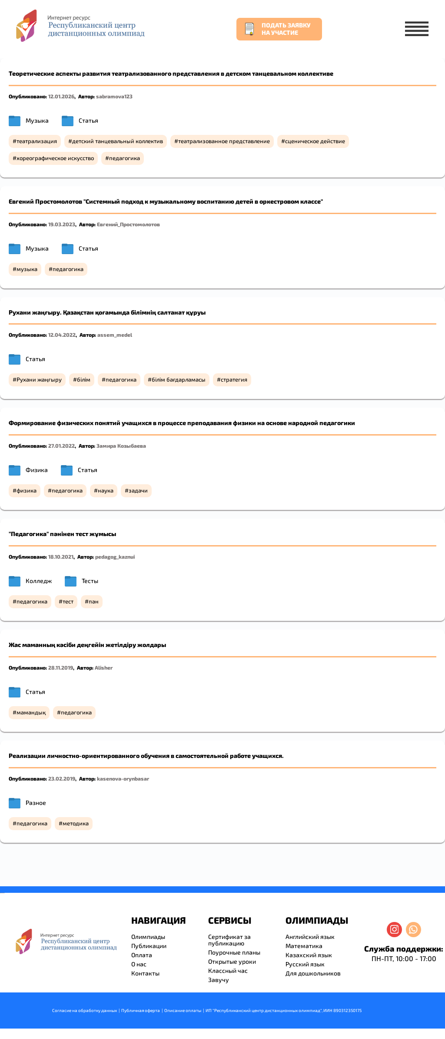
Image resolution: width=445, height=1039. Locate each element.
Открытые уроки (232, 961)
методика (76, 823)
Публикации (148, 945)
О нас (138, 964)
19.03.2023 (61, 224)
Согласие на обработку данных (84, 1010)
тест (68, 601)
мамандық (31, 712)
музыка (27, 268)
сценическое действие (315, 140)
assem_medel (114, 335)
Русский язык (305, 964)
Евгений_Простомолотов (128, 224)
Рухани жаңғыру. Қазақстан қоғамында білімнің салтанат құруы (107, 312)
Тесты (90, 580)
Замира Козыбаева (121, 445)
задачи (138, 490)
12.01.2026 (61, 96)
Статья (88, 120)
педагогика (124, 157)
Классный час (228, 970)
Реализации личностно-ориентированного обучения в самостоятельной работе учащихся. (146, 755)
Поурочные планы (234, 952)
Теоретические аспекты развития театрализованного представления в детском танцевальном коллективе (171, 73)
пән (94, 601)
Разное (36, 802)
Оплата (141, 955)
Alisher (104, 667)
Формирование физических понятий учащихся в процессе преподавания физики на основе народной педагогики (182, 422)
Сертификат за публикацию (229, 940)
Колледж (39, 580)
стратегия (234, 379)
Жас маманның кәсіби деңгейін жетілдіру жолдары (87, 644)
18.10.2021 (60, 556)
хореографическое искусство (55, 157)
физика (27, 490)
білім (83, 379)
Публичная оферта (140, 1010)
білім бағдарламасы (179, 379)
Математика (304, 945)
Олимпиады (148, 936)
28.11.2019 (60, 667)
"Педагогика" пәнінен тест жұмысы (62, 533)
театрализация (37, 140)
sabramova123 (114, 96)
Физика (37, 469)
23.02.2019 (61, 778)
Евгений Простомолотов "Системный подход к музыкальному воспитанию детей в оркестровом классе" (166, 201)
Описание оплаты (182, 1010)
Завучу (218, 979)
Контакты (145, 973)
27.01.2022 (61, 445)
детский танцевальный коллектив (117, 140)
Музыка (37, 120)
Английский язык (310, 936)
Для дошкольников (313, 973)
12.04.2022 (62, 335)
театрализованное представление (224, 140)
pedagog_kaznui (115, 556)
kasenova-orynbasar (123, 778)
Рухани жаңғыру (39, 379)
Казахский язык (309, 955)
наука (105, 490)
